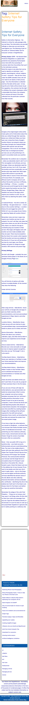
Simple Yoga (5, 613)
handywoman (5, 665)
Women (4, 675)
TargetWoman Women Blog (21, 696)
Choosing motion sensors (8, 635)
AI (2, 650)
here (16, 258)
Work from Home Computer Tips (10, 629)
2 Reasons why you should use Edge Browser (14, 626)
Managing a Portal (7, 668)
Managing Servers (7, 671)
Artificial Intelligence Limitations (10, 638)
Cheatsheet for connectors (9, 632)
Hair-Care (4, 662)
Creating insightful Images (9, 623)
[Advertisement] (12, 552)
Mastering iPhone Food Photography (11, 589)
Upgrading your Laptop (8, 620)
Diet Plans (4, 656)
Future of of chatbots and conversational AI (13, 610)
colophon (4, 653)
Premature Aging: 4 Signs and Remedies (12, 617)
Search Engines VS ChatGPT (9, 602)
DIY (3, 659)
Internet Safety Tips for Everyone (13, 33)
